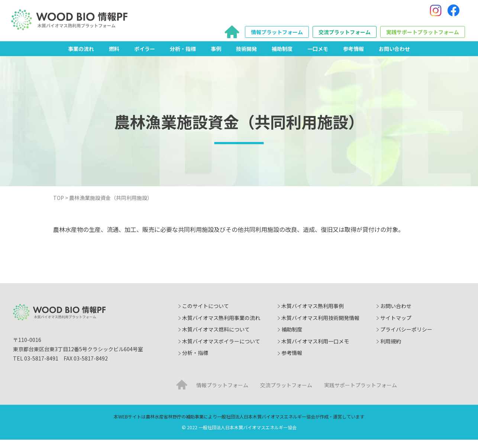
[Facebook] (453, 12)
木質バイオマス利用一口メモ (315, 344)
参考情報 (353, 51)
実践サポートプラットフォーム (422, 34)
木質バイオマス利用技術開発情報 (320, 320)
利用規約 (390, 344)
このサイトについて (205, 309)
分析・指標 (183, 51)
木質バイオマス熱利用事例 (312, 309)
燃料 (114, 51)
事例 (216, 51)
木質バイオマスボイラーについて (221, 344)
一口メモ (317, 51)
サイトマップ (395, 320)
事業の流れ (81, 51)
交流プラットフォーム (345, 34)
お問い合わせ (394, 51)
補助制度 (282, 51)
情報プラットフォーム (277, 34)
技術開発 (246, 51)
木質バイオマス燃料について (216, 332)
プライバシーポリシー (406, 332)
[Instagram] (435, 12)
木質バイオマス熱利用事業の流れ (221, 320)
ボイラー (144, 51)
